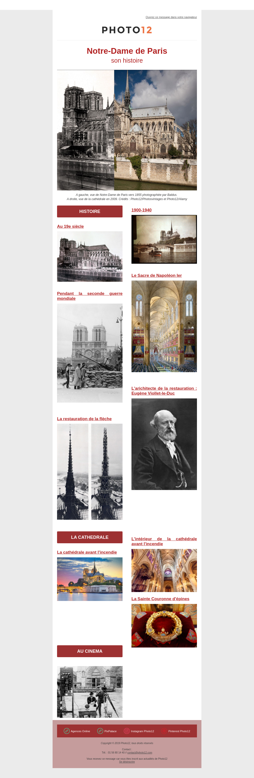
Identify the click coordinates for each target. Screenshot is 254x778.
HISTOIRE (89, 211)
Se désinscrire (127, 761)
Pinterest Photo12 (179, 731)
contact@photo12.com (139, 752)
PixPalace (110, 731)
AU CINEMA (89, 651)
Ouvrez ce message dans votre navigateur (171, 17)
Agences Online (80, 731)
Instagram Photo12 (142, 731)
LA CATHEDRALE (90, 537)
